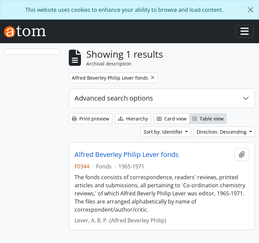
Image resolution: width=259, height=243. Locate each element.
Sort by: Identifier (164, 132)
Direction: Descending (222, 132)
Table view (208, 118)
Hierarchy (133, 118)
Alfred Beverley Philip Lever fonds (127, 155)
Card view (171, 118)
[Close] (250, 9)
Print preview (90, 118)
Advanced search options (114, 98)
